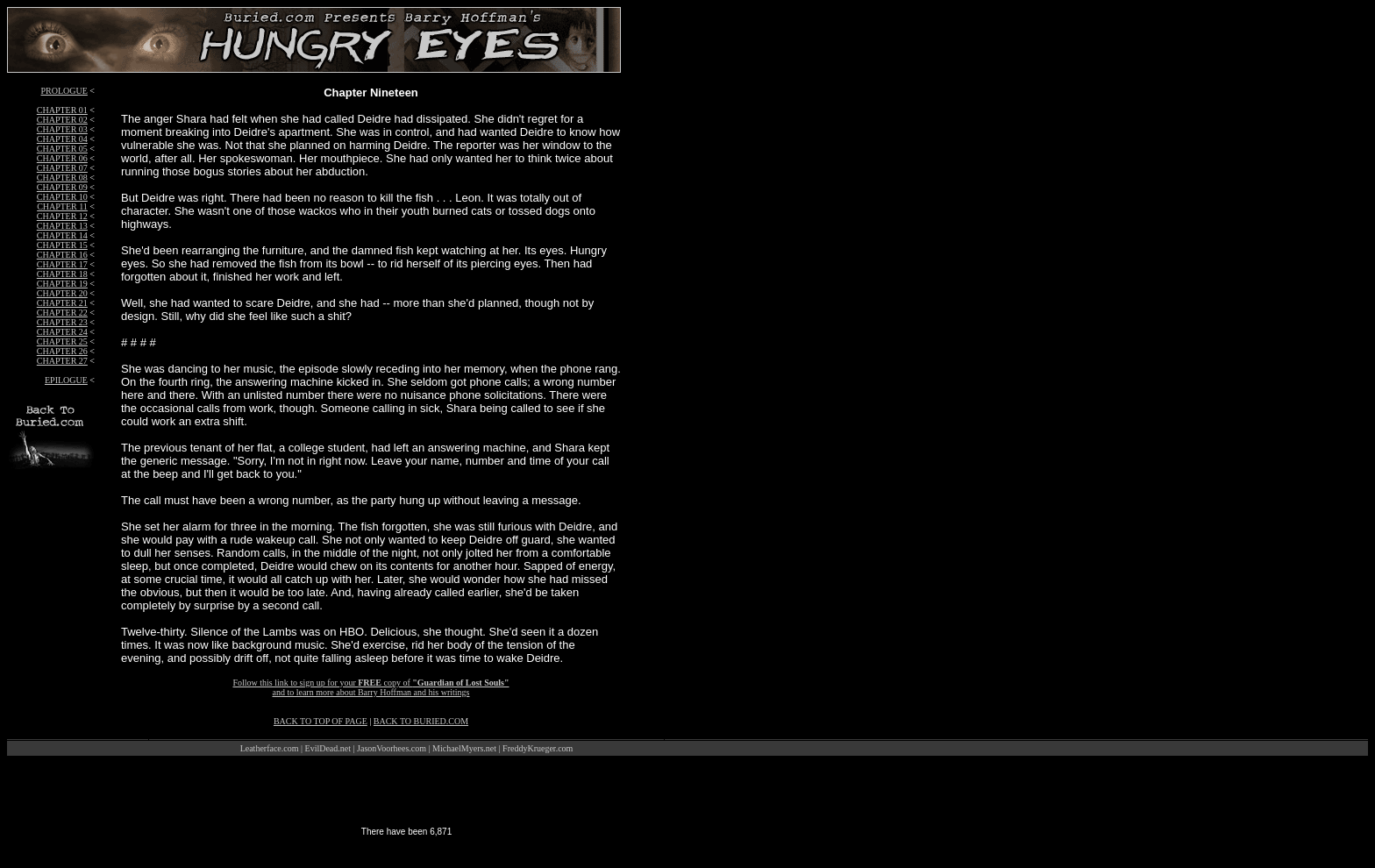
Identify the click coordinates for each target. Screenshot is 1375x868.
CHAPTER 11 (62, 206)
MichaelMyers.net (464, 748)
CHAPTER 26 (62, 351)
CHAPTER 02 (62, 120)
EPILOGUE (66, 380)
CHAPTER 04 (62, 139)
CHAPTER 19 (62, 283)
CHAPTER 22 (62, 312)
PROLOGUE (64, 91)
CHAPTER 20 (62, 293)
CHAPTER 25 (62, 341)
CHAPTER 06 (62, 158)
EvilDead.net (328, 748)
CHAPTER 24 (62, 332)
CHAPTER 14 (62, 235)
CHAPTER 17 (62, 264)
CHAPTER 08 (62, 177)
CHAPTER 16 (62, 255)
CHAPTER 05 (62, 148)
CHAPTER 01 (62, 110)
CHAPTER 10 (62, 197)
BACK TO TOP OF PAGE (320, 721)
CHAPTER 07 (62, 168)
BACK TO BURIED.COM (421, 721)
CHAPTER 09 (62, 187)
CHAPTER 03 (62, 129)
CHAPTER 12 (62, 216)
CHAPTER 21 (62, 303)
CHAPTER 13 (62, 226)
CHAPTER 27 (62, 361)
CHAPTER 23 (62, 322)
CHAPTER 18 (62, 274)
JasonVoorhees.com (391, 748)
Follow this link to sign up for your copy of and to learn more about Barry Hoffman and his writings (370, 687)
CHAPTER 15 (62, 245)
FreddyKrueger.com (537, 748)
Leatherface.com (269, 748)
